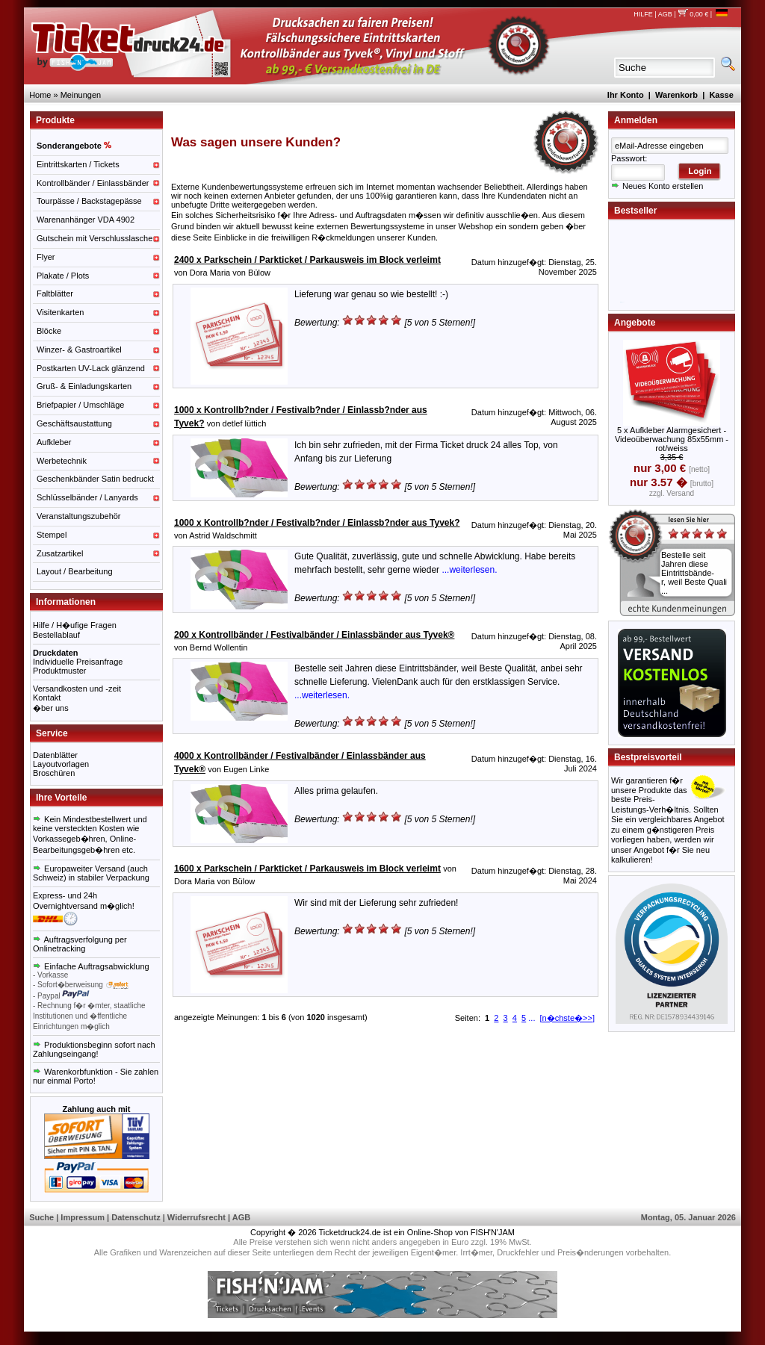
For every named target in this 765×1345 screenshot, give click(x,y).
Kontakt (47, 697)
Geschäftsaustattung (74, 423)
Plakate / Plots (63, 275)
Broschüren (54, 772)
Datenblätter (55, 755)
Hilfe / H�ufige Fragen (75, 625)
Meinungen (81, 94)
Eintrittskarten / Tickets (78, 164)
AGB (665, 14)
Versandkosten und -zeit (77, 688)
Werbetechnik (62, 460)
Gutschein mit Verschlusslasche (94, 238)
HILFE (643, 14)
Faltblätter (55, 293)
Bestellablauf (56, 634)
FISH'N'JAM (493, 1232)
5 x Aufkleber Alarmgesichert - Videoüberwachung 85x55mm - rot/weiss (671, 439)
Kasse (721, 94)
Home (40, 94)
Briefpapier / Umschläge (80, 404)
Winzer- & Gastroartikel (79, 349)
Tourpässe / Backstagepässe (89, 200)
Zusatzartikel (60, 553)
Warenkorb (676, 94)
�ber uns (51, 707)
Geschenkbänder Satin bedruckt (95, 478)
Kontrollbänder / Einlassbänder (93, 182)
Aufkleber (54, 442)
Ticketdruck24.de (350, 1232)
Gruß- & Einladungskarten (84, 386)
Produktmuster (60, 670)
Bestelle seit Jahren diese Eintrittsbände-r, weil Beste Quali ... (694, 572)
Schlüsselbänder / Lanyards (87, 497)
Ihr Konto (625, 94)
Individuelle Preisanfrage (78, 661)
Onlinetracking (59, 948)
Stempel (51, 534)
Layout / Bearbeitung (75, 571)
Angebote (634, 322)
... (531, 1017)
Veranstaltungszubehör (79, 516)
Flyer (46, 256)
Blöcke (49, 330)
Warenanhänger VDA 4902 (85, 219)
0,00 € (693, 14)
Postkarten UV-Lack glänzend (91, 368)
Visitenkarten (60, 312)
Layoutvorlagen (61, 764)
